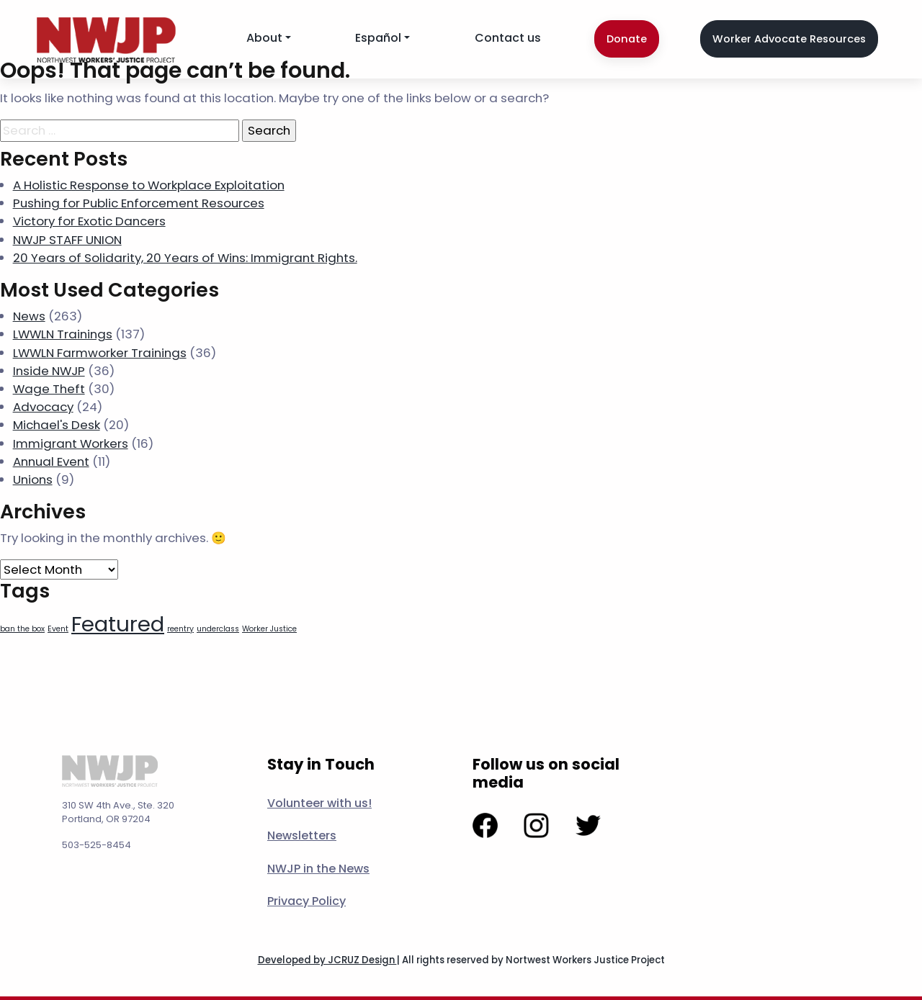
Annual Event (51, 461)
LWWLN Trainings (62, 334)
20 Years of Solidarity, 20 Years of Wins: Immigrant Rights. (185, 257)
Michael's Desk (56, 424)
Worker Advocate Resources (789, 39)
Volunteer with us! (319, 803)
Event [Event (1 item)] (58, 628)
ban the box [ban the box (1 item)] (22, 628)
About (264, 38)
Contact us (508, 38)
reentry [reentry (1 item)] (180, 628)
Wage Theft (49, 388)
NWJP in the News (318, 868)
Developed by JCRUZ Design (327, 960)
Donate (627, 39)
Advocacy (43, 406)
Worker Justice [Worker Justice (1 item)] (269, 628)
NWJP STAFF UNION (67, 239)
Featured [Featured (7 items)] (117, 624)
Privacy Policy (306, 901)
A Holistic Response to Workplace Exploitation (149, 185)
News (29, 316)
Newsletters (301, 835)
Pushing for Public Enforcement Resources (138, 203)
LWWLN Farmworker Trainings (100, 352)
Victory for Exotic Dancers (89, 221)
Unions (33, 479)
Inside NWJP (49, 370)
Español (378, 38)
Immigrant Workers (70, 443)
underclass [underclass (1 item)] (218, 628)
